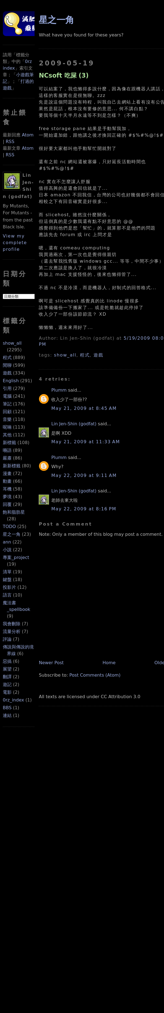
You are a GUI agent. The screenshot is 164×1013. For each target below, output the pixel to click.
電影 (7, 692)
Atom (27, 135)
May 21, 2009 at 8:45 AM (83, 408)
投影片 (9, 587)
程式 (7, 357)
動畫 (7, 481)
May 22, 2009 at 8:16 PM (83, 508)
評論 (7, 639)
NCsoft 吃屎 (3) (63, 75)
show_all (12, 343)
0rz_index (13, 700)
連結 (7, 715)
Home (109, 662)
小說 (7, 549)
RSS (10, 141)
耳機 (7, 489)
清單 (7, 571)
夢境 (7, 496)
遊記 (7, 684)
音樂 (7, 419)
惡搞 (7, 661)
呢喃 (7, 427)
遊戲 (7, 373)
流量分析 (11, 631)
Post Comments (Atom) (95, 675)
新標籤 (9, 442)
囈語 (7, 450)
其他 (7, 434)
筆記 (7, 404)
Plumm (58, 390)
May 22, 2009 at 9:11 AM (83, 475)
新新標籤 (11, 465)
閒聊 (7, 365)
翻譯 (7, 676)
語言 (7, 595)
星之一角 (11, 534)
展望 (7, 669)
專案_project (16, 557)
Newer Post (51, 662)
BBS (7, 707)
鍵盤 (7, 579)
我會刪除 (11, 623)
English (11, 380)
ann (7, 542)
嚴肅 (7, 458)
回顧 (7, 411)
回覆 (7, 504)
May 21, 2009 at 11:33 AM (85, 441)
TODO (9, 526)
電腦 (7, 396)
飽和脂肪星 (14, 512)
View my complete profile (15, 242)
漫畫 (7, 473)
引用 (7, 388)
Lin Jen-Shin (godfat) (73, 423)
